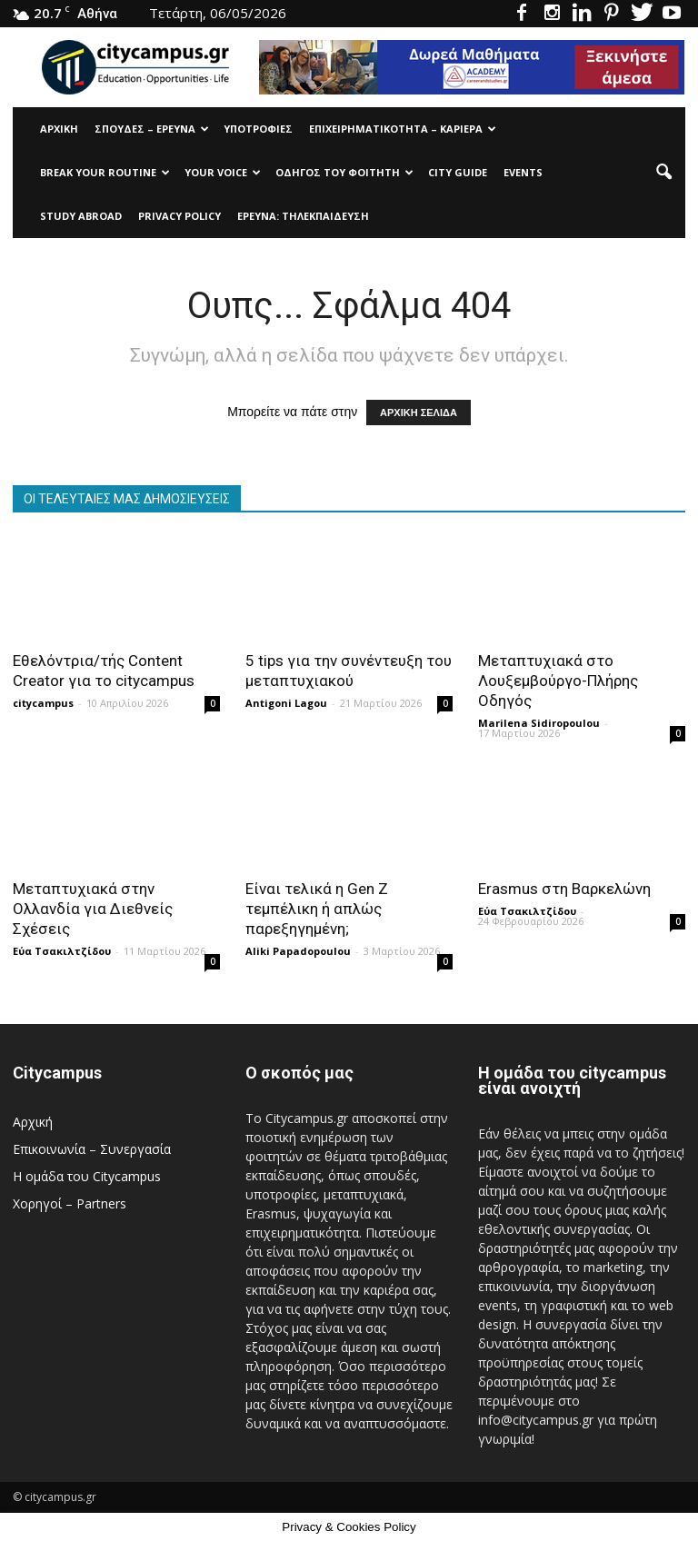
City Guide (457, 172)
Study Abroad (81, 216)
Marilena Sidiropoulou (539, 723)
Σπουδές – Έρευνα (152, 128)
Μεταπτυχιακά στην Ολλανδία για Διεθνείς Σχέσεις (93, 909)
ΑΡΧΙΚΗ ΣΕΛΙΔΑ (418, 412)
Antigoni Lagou (286, 703)
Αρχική (59, 128)
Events (523, 172)
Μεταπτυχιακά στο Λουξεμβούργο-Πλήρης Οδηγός (558, 680)
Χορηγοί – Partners (69, 1203)
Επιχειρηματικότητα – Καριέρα (402, 128)
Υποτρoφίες (258, 128)
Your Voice (222, 172)
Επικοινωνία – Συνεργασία (92, 1149)
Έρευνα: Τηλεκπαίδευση (303, 216)
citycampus (43, 703)
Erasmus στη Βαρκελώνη (564, 889)
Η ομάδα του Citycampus (87, 1176)
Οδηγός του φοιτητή (344, 172)
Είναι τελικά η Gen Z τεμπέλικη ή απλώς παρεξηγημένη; (316, 909)
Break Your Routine (105, 172)
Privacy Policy (179, 216)
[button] (663, 172)
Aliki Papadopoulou (298, 951)
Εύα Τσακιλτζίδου (62, 951)
